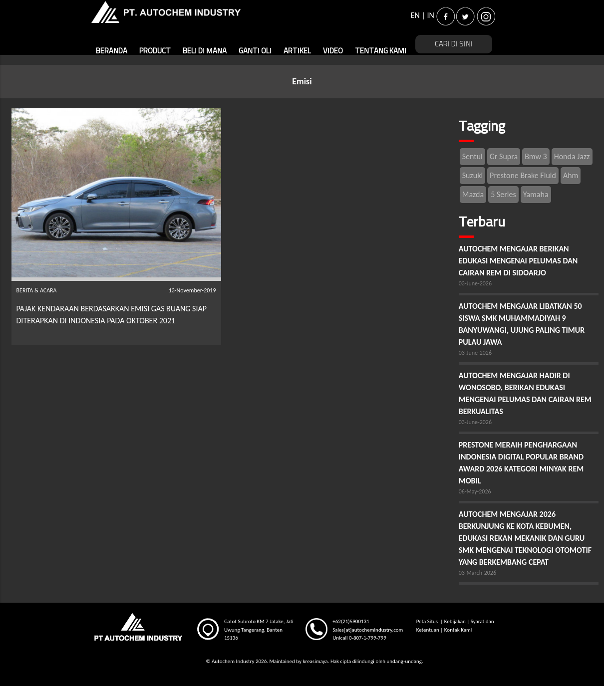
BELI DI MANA (205, 51)
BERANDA (111, 51)
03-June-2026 (475, 283)
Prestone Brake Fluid (523, 175)
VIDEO (333, 51)
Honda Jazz (572, 156)
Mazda (473, 194)
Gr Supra (504, 156)
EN (415, 15)
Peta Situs (427, 621)
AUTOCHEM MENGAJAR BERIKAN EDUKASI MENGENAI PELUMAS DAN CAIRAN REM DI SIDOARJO (518, 260)
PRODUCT (155, 51)
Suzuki (472, 175)
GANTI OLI (255, 51)
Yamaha (536, 194)
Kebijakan (455, 621)
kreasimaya (314, 661)
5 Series (503, 194)
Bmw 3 (536, 156)
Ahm (570, 175)
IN (430, 15)
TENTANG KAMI (380, 51)
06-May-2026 (475, 491)
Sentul (472, 156)
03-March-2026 (477, 572)
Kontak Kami (458, 630)
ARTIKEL (297, 51)
